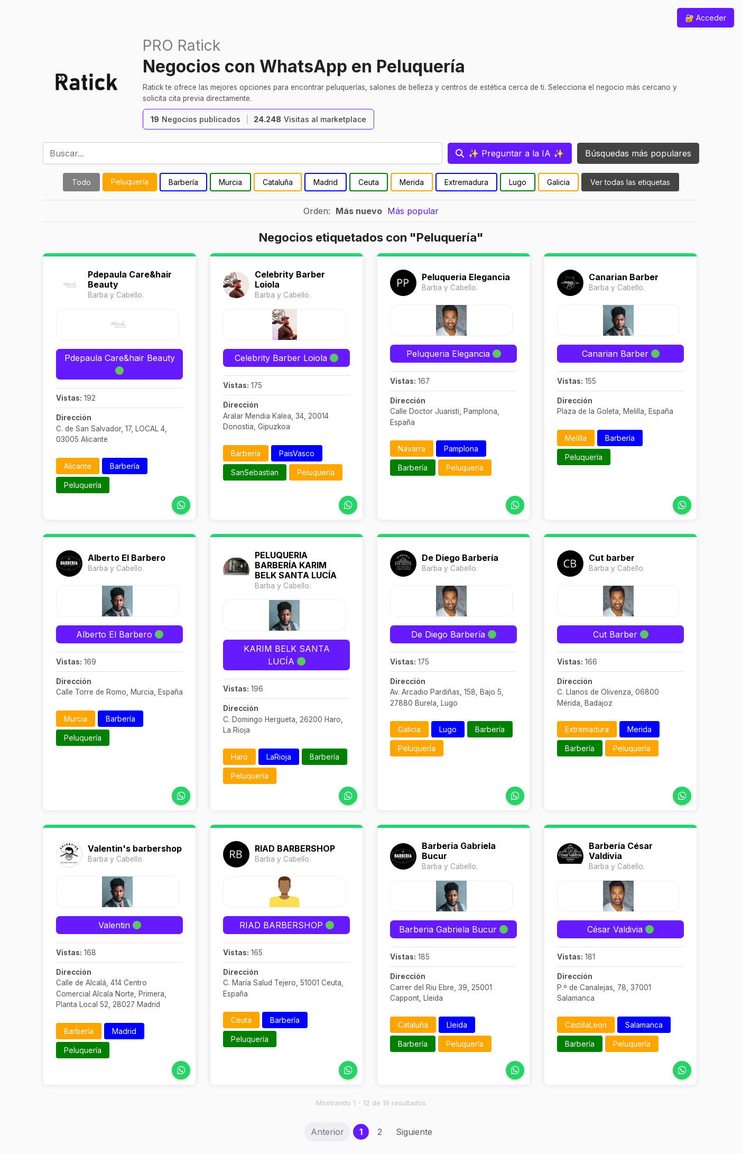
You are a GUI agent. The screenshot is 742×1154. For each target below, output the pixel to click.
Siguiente (414, 1132)
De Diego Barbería (460, 557)
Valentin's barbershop (135, 848)
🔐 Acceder (705, 17)
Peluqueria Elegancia (466, 277)
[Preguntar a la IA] (510, 153)
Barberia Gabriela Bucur (459, 851)
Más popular (413, 211)
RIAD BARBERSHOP (295, 848)
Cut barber (612, 557)
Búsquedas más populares (638, 153)
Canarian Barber (623, 277)
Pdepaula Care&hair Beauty (130, 279)
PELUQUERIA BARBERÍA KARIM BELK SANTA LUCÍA (296, 565)
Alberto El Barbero (126, 557)
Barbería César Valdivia (621, 851)
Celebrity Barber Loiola (290, 279)
